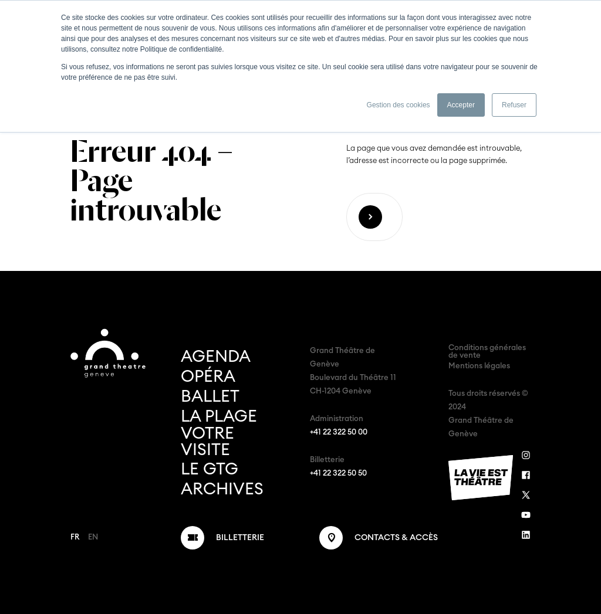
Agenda (216, 356)
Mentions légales (479, 366)
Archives (222, 489)
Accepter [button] (461, 105)
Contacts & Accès (396, 538)
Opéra (208, 376)
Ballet (210, 396)
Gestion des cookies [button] (398, 105)
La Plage (219, 416)
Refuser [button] (514, 105)
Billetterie (240, 538)
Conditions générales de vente (487, 351)
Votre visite (207, 441)
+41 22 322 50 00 (338, 432)
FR (74, 537)
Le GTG (209, 469)
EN (93, 537)
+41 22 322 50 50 (338, 473)
